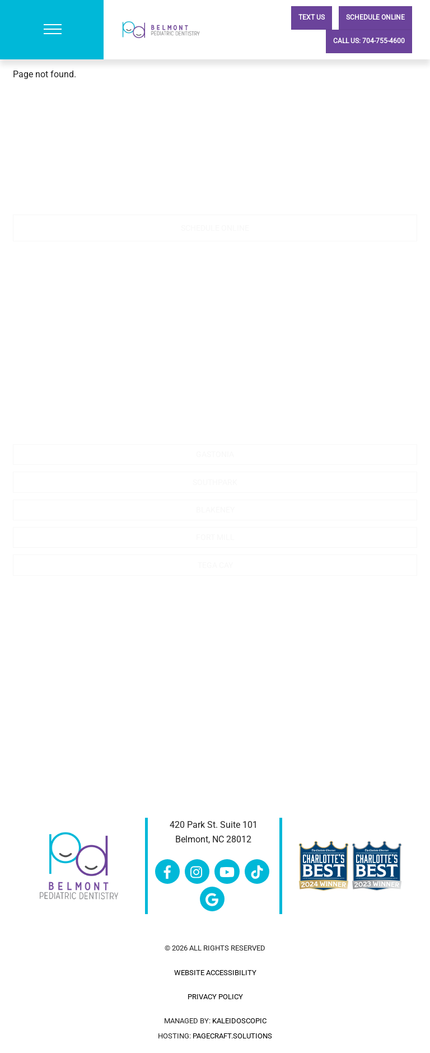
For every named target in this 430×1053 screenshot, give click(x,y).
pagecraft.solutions (232, 1036)
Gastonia (215, 454)
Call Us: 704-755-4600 (369, 41)
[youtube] (226, 870)
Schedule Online (375, 17)
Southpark (215, 482)
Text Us (311, 17)
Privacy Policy (215, 997)
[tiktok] (257, 870)
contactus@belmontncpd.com (215, 195)
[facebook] (167, 870)
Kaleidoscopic (239, 1021)
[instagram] (197, 870)
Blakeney (215, 509)
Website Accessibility (215, 972)
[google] (212, 898)
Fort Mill (215, 537)
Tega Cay (215, 565)
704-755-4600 (94, 180)
